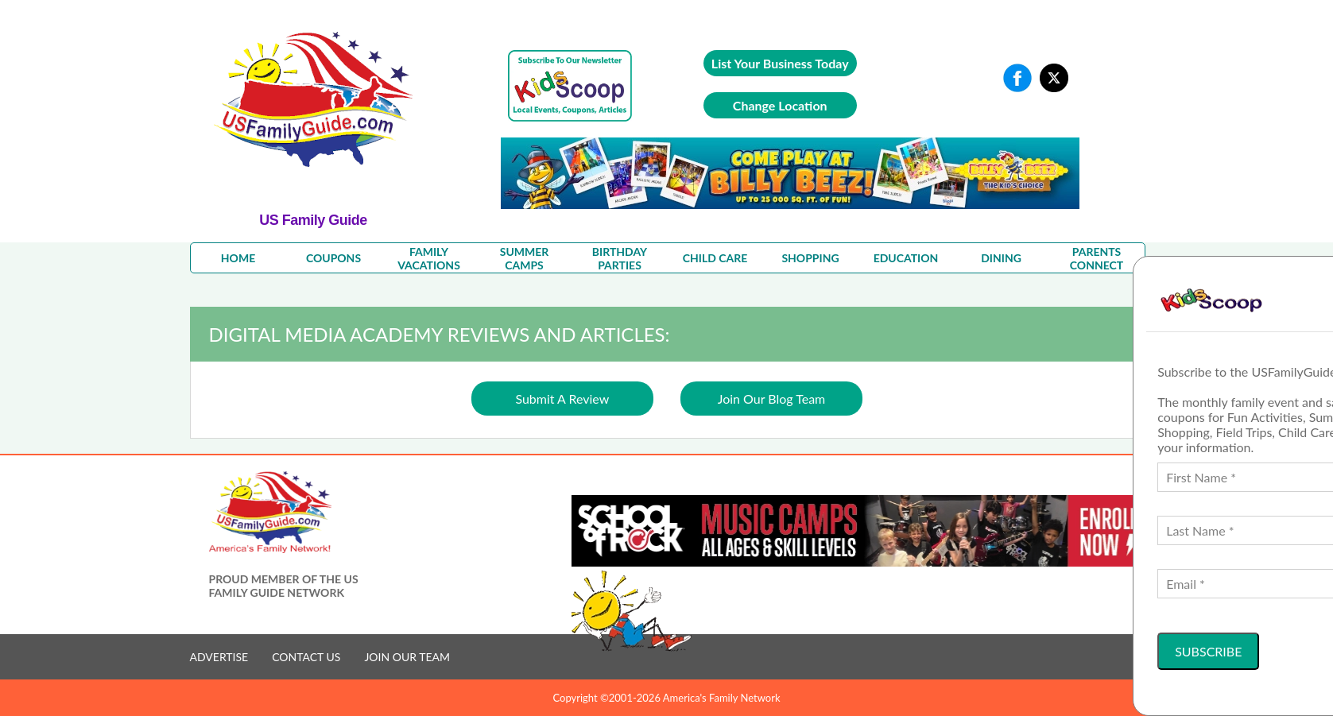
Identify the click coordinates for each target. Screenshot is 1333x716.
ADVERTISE (219, 657)
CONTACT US (306, 657)
